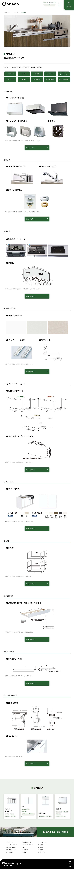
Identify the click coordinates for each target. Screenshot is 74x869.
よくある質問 (9, 852)
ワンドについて (10, 842)
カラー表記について (11, 844)
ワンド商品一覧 (27, 842)
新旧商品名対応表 (11, 847)
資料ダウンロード (11, 849)
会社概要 (40, 849)
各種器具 (25, 852)
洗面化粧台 (25, 849)
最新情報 (40, 844)
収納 (24, 847)
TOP (70, 861)
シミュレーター (42, 842)
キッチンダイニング (27, 844)
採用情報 (40, 847)
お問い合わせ (41, 852)
